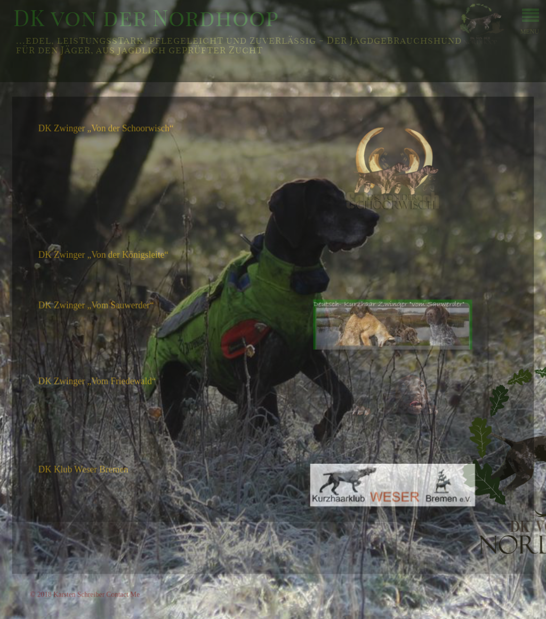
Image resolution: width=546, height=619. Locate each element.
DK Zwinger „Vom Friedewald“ (101, 381)
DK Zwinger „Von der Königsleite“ (107, 258)
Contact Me (126, 589)
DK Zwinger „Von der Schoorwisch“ (110, 135)
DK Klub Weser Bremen (88, 467)
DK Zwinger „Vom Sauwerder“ (100, 308)
